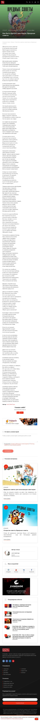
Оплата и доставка (8, 687)
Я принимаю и (19, 444)
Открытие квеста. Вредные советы (16, 530)
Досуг (33, 30)
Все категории (7, 676)
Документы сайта (7, 689)
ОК (36, 718)
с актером (23, 671)
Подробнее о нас (7, 683)
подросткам (24, 672)
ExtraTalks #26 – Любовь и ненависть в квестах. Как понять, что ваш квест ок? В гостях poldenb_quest (24, 629)
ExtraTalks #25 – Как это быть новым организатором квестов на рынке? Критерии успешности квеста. (23, 638)
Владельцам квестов (8, 685)
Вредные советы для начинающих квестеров (19, 489)
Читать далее (7, 498)
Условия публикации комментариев (19, 443)
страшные (5, 671)
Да (18, 412)
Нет (22, 412)
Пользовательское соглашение (22, 612)
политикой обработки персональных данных (12, 718)
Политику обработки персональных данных (19, 444)
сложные (23, 674)
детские (5, 672)
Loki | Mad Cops (14, 30)
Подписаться (20, 705)
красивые (5, 674)
